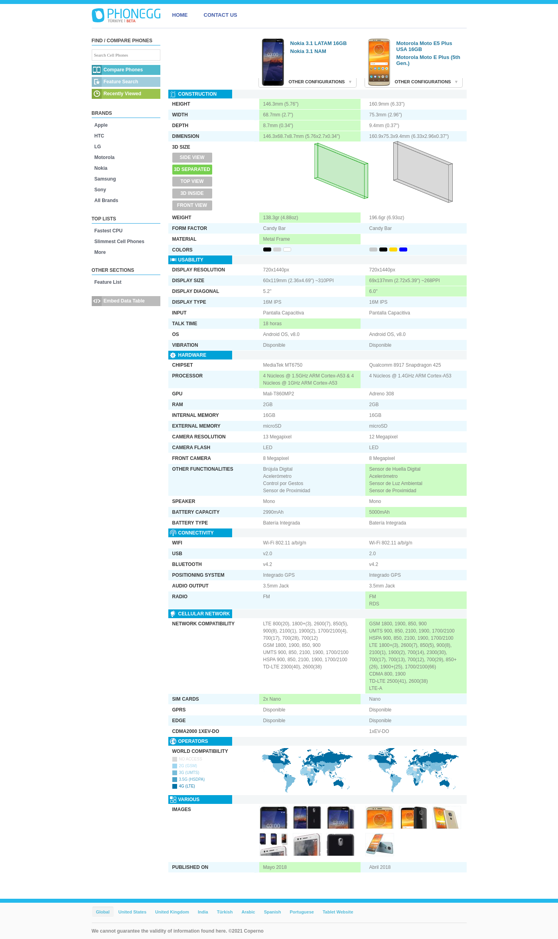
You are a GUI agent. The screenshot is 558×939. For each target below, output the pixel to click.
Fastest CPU (109, 231)
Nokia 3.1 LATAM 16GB (318, 43)
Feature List (108, 282)
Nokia (101, 168)
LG (98, 146)
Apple (101, 125)
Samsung (105, 179)
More (100, 252)
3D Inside (192, 193)
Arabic (248, 912)
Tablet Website (338, 912)
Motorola (105, 157)
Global (103, 912)
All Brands (106, 200)
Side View (191, 157)
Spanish (272, 912)
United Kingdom (172, 912)
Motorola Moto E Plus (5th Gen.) (428, 60)
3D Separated (192, 169)
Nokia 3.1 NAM (308, 51)
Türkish (225, 912)
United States (132, 912)
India (203, 912)
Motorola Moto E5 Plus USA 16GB (424, 46)
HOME (180, 15)
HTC (100, 136)
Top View (191, 181)
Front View (192, 205)
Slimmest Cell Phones (119, 241)
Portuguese (302, 912)
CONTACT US (220, 15)
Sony (100, 190)
